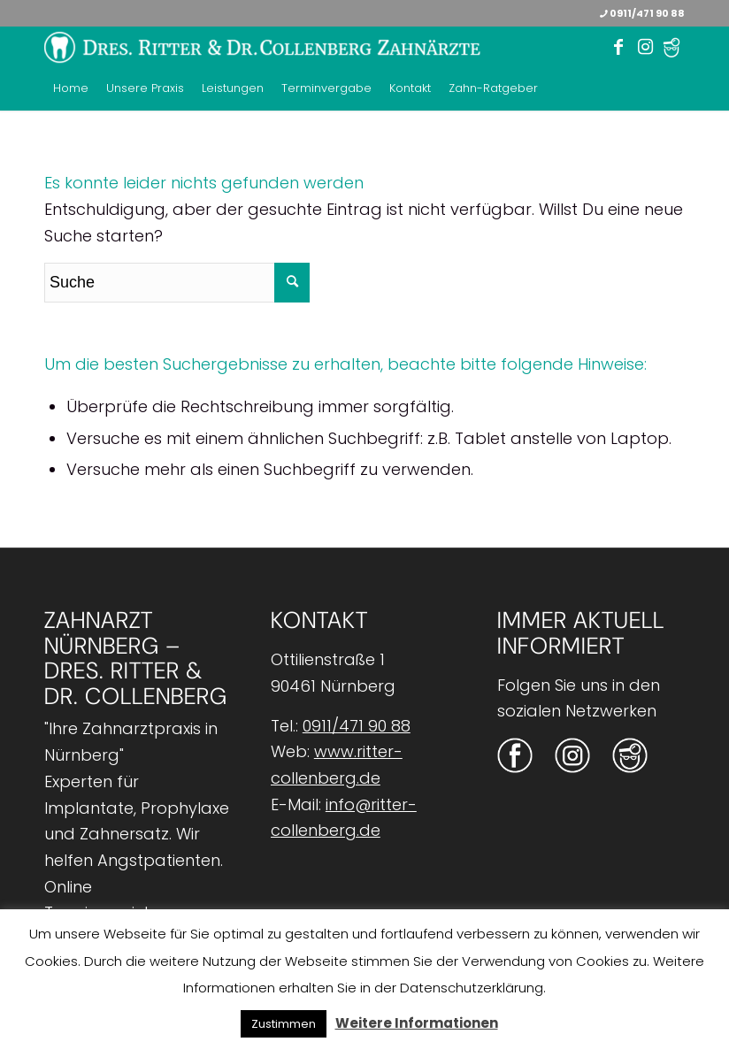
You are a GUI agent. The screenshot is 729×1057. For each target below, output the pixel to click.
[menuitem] (70, 88)
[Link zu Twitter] (671, 48)
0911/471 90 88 (642, 13)
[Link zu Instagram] (645, 47)
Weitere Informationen (416, 1023)
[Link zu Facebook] (618, 47)
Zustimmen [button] (283, 1023)
